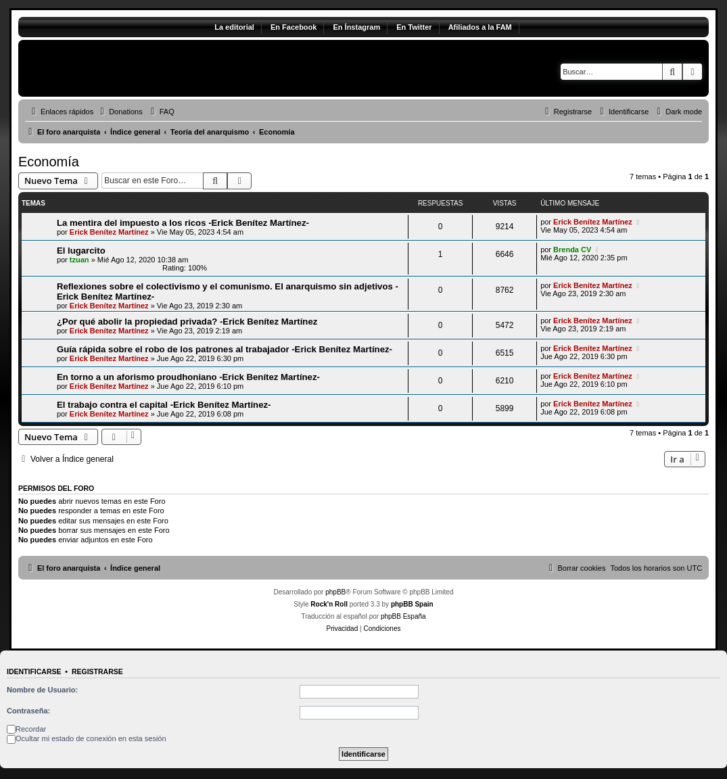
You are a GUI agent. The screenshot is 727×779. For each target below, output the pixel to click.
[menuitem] (120, 111)
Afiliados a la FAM (480, 27)
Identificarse (34, 671)
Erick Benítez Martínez (109, 232)
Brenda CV (572, 249)
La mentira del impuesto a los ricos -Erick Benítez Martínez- (183, 223)
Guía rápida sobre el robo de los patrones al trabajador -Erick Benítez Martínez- (224, 349)
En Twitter (413, 27)
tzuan (79, 260)
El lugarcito (81, 250)
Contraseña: (28, 711)
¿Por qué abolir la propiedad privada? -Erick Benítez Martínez (187, 321)
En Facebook (293, 27)
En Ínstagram (356, 27)
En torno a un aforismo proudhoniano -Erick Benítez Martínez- (188, 377)
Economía (48, 161)
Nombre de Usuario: (42, 690)
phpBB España (403, 616)
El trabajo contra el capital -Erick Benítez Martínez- (164, 405)
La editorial (234, 27)
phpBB (335, 592)
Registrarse (97, 671)
